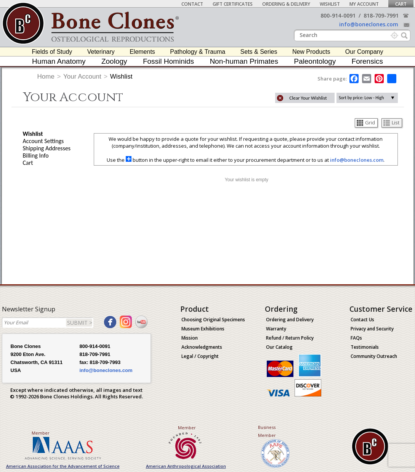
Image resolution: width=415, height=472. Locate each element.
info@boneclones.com (368, 24)
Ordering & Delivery (286, 4)
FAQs (356, 338)
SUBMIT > (79, 322)
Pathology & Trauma (197, 51)
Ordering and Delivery (290, 319)
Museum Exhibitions (202, 328)
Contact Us (362, 319)
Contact (192, 4)
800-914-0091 (338, 15)
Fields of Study (52, 51)
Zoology (114, 61)
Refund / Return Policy (290, 338)
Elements (142, 51)
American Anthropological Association (186, 466)
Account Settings (43, 141)
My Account (364, 4)
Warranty (276, 328)
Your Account (82, 76)
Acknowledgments (201, 347)
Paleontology (315, 61)
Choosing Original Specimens (213, 319)
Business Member (267, 431)
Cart (401, 4)
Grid (366, 122)
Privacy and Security (372, 328)
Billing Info (36, 155)
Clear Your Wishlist (308, 98)
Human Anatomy (58, 61)
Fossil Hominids (168, 61)
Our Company (364, 51)
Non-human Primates (244, 61)
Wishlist (330, 4)
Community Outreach (374, 356)
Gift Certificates (233, 4)
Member (41, 433)
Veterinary (101, 51)
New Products (311, 51)
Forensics (367, 61)
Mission (189, 338)
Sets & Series (258, 51)
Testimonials (365, 347)
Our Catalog (279, 347)
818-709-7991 (381, 15)
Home (45, 76)
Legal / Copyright (200, 356)
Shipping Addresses (47, 148)
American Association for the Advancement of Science (63, 466)
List (391, 122)
